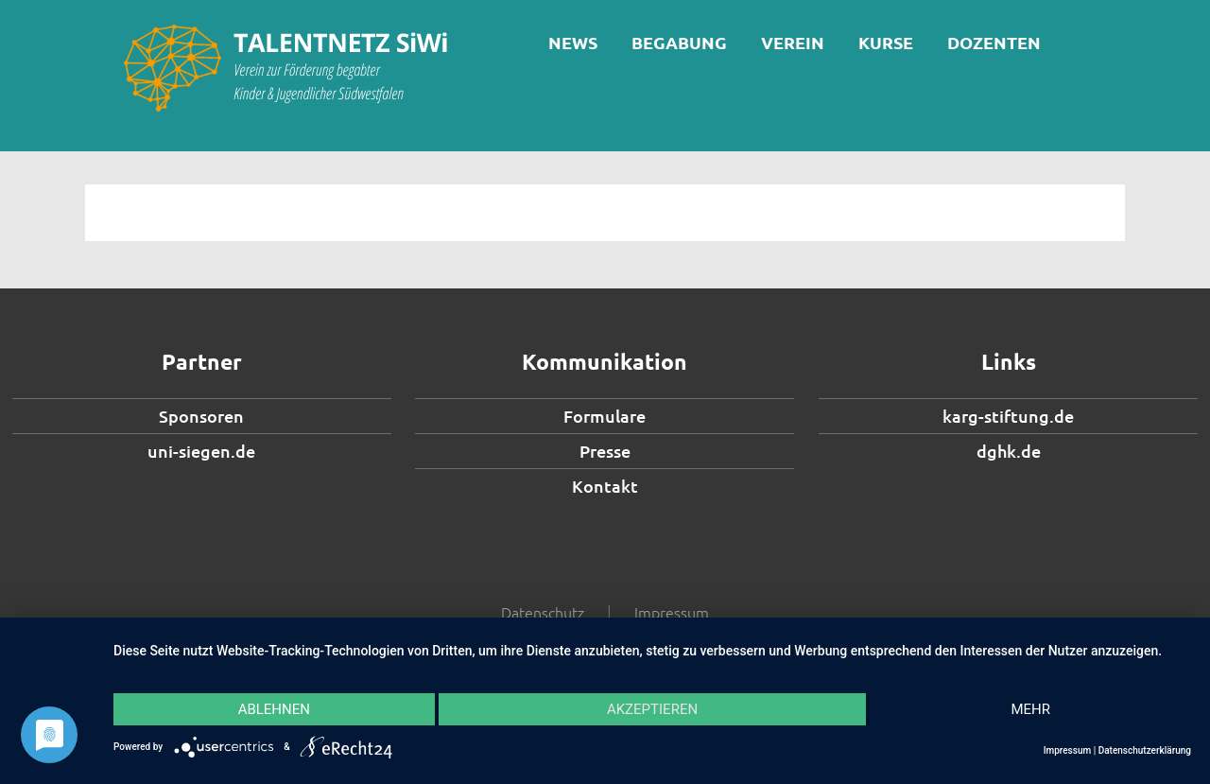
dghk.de (1009, 451)
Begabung (679, 42)
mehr (1030, 709)
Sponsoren (201, 416)
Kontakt (605, 486)
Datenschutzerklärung (1144, 750)
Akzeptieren (652, 709)
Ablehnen (274, 709)
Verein (792, 42)
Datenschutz (542, 611)
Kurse (885, 42)
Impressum (671, 611)
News (572, 42)
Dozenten (994, 42)
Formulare (604, 416)
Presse (605, 451)
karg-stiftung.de (1008, 416)
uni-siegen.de (201, 451)
